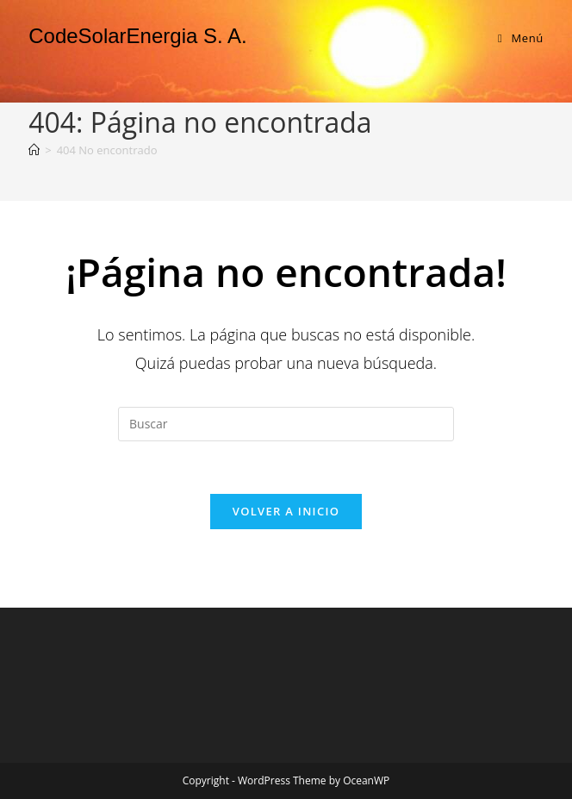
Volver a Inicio (286, 511)
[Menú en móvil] (521, 38)
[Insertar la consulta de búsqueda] (286, 424)
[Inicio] (34, 150)
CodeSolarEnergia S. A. (137, 35)
